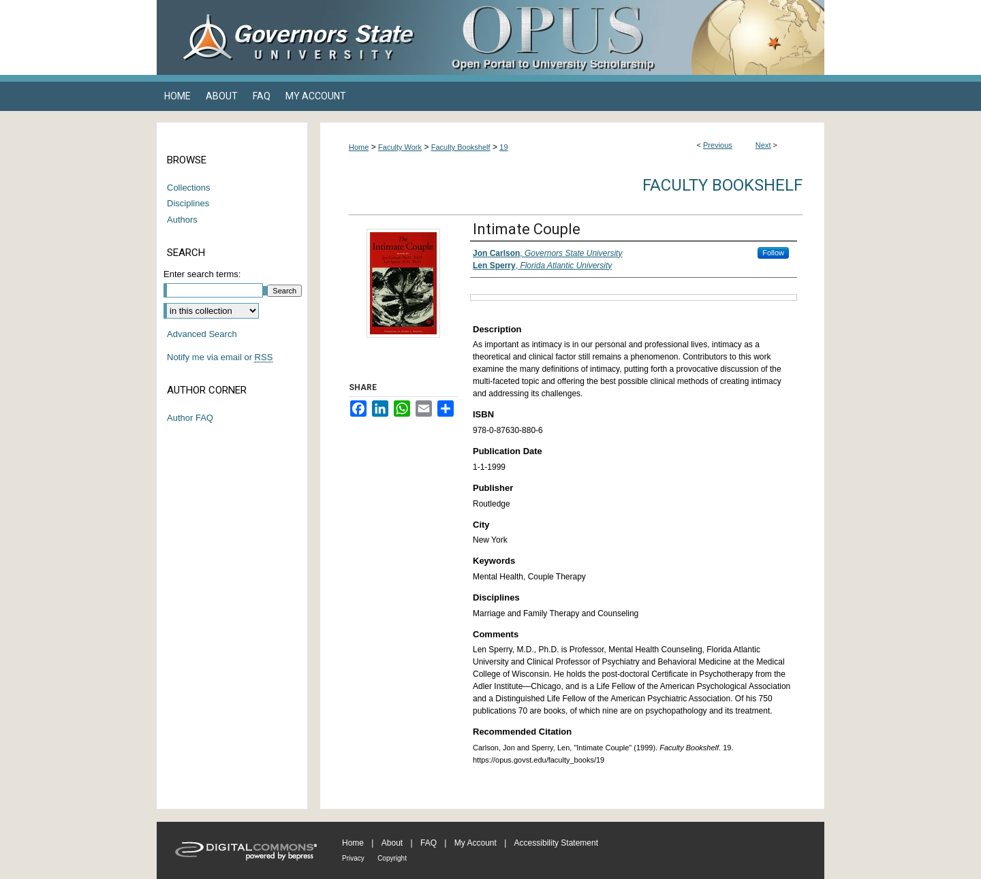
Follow (773, 253)
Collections (189, 187)
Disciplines (188, 203)
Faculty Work (400, 147)
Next (763, 145)
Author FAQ (190, 418)
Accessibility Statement (556, 843)
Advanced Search (202, 334)
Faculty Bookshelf (460, 147)
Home (359, 147)
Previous (717, 145)
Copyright (392, 858)
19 (503, 147)
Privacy (353, 858)
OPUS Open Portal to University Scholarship (626, 37)
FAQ (428, 843)
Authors (182, 219)
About (392, 843)
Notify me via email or (219, 357)
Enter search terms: (202, 274)
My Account (475, 843)
